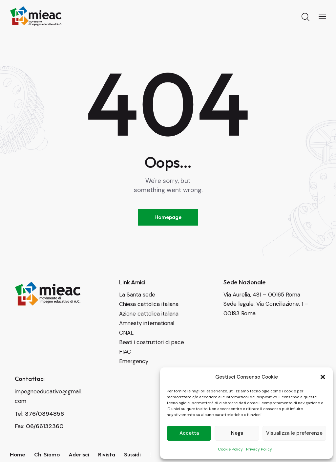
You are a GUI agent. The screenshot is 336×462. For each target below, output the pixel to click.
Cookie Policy (230, 449)
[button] (323, 377)
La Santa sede (137, 294)
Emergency (134, 359)
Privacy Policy (259, 449)
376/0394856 (44, 411)
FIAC (125, 350)
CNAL (126, 331)
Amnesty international (148, 322)
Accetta (189, 433)
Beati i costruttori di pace (152, 340)
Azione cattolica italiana (149, 313)
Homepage (168, 217)
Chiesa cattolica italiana (149, 304)
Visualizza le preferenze (294, 433)
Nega (237, 433)
